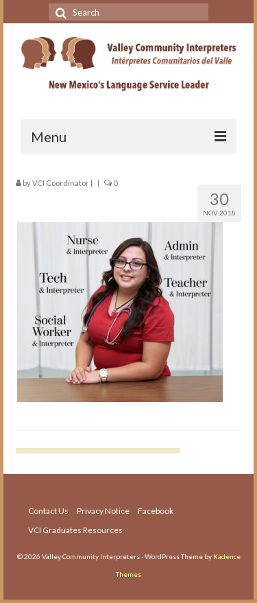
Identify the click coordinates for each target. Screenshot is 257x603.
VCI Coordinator (60, 182)
